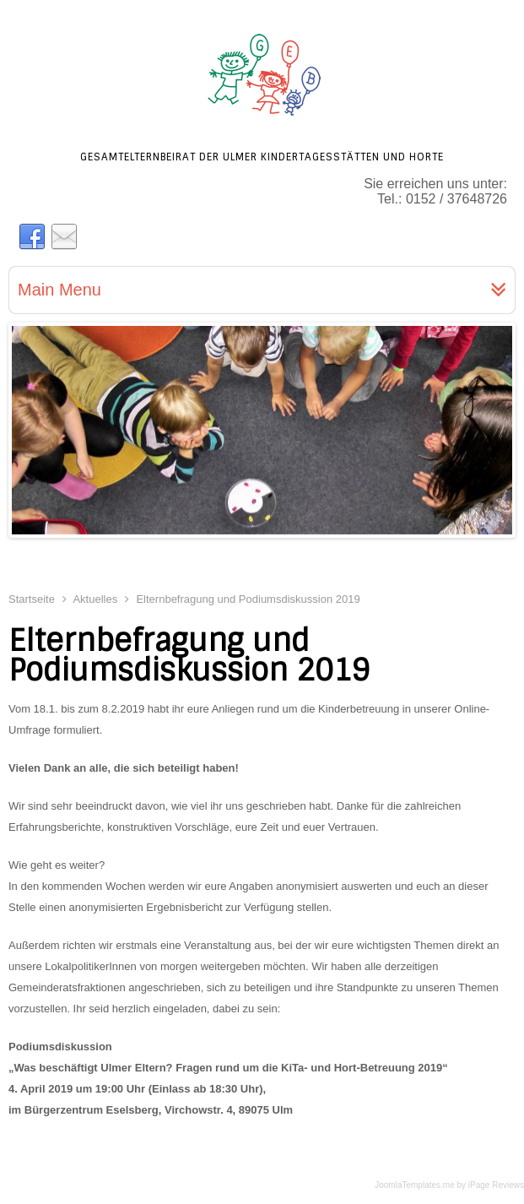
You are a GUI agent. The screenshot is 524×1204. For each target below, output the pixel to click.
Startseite (31, 599)
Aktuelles (95, 599)
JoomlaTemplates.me (414, 1185)
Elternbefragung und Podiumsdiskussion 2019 (189, 655)
